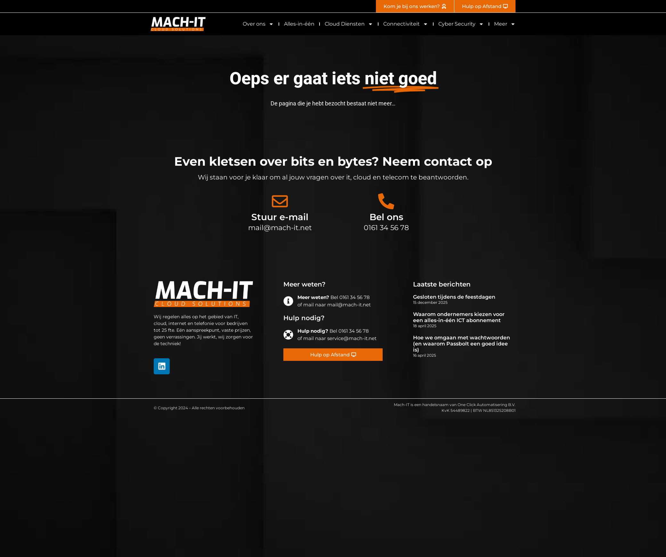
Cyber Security (461, 24)
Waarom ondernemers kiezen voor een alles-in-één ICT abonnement (459, 317)
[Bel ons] (386, 201)
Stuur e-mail (279, 217)
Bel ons (386, 217)
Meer (505, 24)
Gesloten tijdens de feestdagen (454, 297)
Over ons (258, 24)
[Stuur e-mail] (280, 201)
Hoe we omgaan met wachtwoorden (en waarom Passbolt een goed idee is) (461, 344)
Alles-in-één (299, 24)
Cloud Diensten (349, 24)
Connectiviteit (405, 24)
